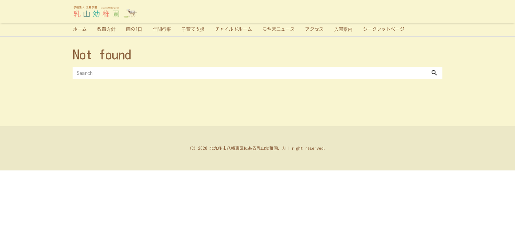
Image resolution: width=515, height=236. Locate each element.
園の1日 (134, 29)
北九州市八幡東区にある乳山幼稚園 (244, 148)
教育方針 (106, 29)
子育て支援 (193, 29)
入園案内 (343, 29)
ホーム (80, 29)
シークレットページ (383, 29)
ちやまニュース (278, 29)
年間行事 (162, 29)
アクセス (314, 29)
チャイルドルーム (233, 29)
